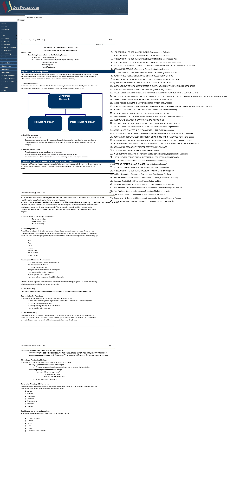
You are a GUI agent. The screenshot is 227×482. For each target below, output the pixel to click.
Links (4, 90)
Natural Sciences (8, 75)
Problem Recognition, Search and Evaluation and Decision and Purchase (142, 174)
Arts (3, 35)
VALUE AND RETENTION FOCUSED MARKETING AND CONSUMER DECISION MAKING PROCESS (154, 66)
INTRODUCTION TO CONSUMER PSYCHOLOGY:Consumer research (141, 56)
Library (4, 26)
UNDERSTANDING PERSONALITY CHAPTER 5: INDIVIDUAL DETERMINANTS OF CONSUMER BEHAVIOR (157, 144)
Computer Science (9, 47)
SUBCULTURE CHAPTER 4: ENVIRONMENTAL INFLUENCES (138, 120)
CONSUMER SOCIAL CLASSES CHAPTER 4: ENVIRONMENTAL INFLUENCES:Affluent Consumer (153, 133)
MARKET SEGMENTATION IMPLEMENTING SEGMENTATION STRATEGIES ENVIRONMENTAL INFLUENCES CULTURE (162, 106)
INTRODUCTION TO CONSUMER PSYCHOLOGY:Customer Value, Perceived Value (147, 62)
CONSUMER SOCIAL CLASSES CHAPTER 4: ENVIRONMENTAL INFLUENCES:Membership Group (153, 137)
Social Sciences (8, 81)
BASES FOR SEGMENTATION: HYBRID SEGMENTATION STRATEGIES (142, 103)
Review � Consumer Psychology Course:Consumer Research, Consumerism (144, 201)
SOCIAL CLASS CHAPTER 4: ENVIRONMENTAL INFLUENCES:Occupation (143, 130)
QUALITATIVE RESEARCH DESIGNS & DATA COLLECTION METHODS (142, 83)
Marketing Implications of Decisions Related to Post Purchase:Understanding (143, 184)
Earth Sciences (8, 51)
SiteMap (5, 87)
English (5, 57)
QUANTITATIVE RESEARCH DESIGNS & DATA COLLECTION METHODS (143, 76)
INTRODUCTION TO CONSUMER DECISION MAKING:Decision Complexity (143, 171)
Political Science (8, 78)
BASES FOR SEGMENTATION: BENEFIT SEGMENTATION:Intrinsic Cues (142, 100)
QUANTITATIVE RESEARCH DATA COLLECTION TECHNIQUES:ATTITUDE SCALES (147, 79)
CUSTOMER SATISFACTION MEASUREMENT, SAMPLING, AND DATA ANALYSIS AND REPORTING (154, 86)
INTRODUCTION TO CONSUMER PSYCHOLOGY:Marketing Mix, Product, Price (145, 59)
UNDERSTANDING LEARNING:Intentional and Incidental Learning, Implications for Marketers (150, 154)
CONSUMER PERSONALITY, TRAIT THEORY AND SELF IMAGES (140, 147)
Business (5, 38)
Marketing (5, 69)
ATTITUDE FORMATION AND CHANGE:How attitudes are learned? (140, 164)
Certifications (7, 41)
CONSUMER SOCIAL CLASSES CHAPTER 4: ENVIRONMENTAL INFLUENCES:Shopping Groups (152, 140)
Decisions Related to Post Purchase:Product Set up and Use (137, 181)
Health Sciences (8, 63)
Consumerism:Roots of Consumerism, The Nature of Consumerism (139, 195)
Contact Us (6, 29)
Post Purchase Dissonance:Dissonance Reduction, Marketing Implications (142, 191)
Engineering (6, 54)
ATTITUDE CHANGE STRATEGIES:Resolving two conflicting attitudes (141, 167)
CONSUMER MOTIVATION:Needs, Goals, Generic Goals (136, 150)
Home (4, 23)
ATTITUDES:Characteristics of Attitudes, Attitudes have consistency (140, 161)
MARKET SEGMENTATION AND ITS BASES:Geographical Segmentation (142, 89)
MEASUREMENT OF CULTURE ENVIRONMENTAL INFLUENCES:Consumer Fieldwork (148, 116)
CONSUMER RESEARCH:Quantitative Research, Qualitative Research (141, 69)
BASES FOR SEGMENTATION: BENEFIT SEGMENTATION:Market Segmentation (146, 127)
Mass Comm (6, 72)
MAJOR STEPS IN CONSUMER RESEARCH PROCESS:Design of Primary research (147, 73)
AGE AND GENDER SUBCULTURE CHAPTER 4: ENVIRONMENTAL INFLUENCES (146, 123)
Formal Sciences (8, 60)
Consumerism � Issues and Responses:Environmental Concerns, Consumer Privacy (147, 198)
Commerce (6, 44)
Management (6, 66)
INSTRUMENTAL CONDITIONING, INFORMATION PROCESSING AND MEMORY (146, 157)
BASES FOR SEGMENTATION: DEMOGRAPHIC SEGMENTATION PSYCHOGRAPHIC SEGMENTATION (155, 93)
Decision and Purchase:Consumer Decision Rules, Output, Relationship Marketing (145, 178)
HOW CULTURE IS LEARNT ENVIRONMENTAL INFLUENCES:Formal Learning (145, 110)
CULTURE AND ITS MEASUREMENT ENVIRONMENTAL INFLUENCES (142, 113)
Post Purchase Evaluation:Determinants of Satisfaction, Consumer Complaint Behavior (147, 188)
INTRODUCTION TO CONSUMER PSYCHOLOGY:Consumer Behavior (141, 52)
